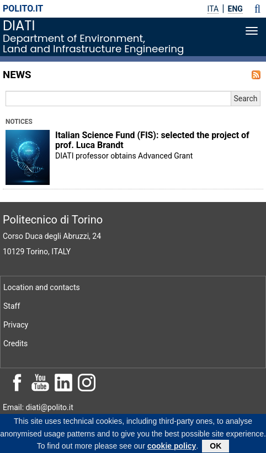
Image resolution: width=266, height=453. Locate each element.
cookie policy (171, 447)
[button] (257, 9)
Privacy (15, 324)
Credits (15, 343)
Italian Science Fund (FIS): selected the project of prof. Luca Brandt (152, 140)
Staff (11, 306)
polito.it (23, 8)
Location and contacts (41, 287)
